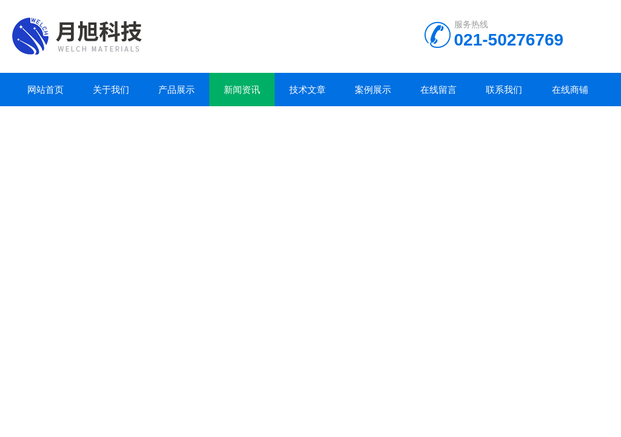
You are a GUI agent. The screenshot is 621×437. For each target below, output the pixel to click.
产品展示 (176, 89)
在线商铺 (570, 89)
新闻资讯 (242, 89)
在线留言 (438, 89)
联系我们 (504, 89)
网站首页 (45, 89)
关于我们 (111, 89)
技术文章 (307, 89)
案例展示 (373, 89)
